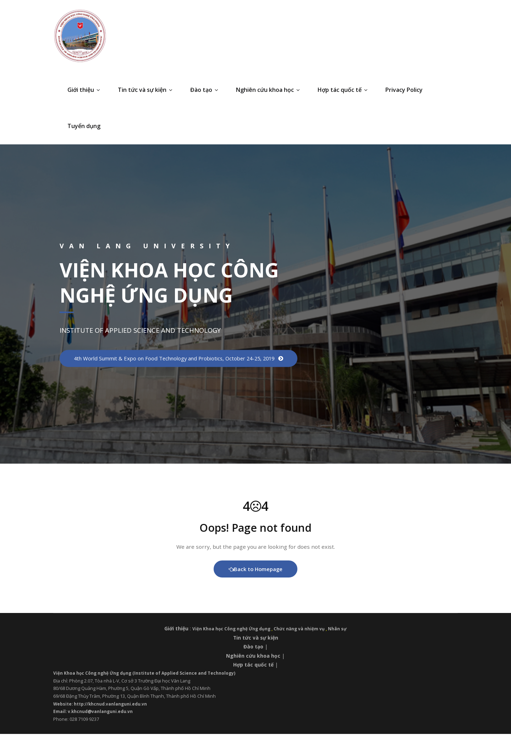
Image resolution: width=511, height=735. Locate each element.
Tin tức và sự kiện (145, 90)
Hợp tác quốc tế (343, 90)
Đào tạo (204, 90)
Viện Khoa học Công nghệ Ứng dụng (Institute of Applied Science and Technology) (148, 674)
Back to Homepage (256, 570)
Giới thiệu (83, 90)
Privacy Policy (404, 90)
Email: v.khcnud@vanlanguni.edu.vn (94, 712)
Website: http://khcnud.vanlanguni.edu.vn (102, 705)
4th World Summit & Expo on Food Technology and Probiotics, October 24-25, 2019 (184, 358)
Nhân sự (340, 630)
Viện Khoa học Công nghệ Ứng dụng (231, 630)
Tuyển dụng (83, 126)
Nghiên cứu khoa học (268, 90)
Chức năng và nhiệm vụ (301, 630)
